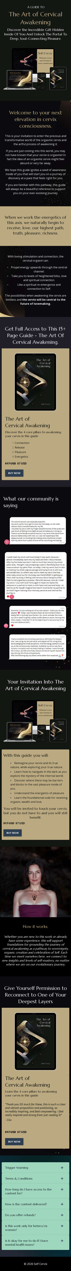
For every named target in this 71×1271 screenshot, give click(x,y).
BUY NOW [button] (14, 473)
